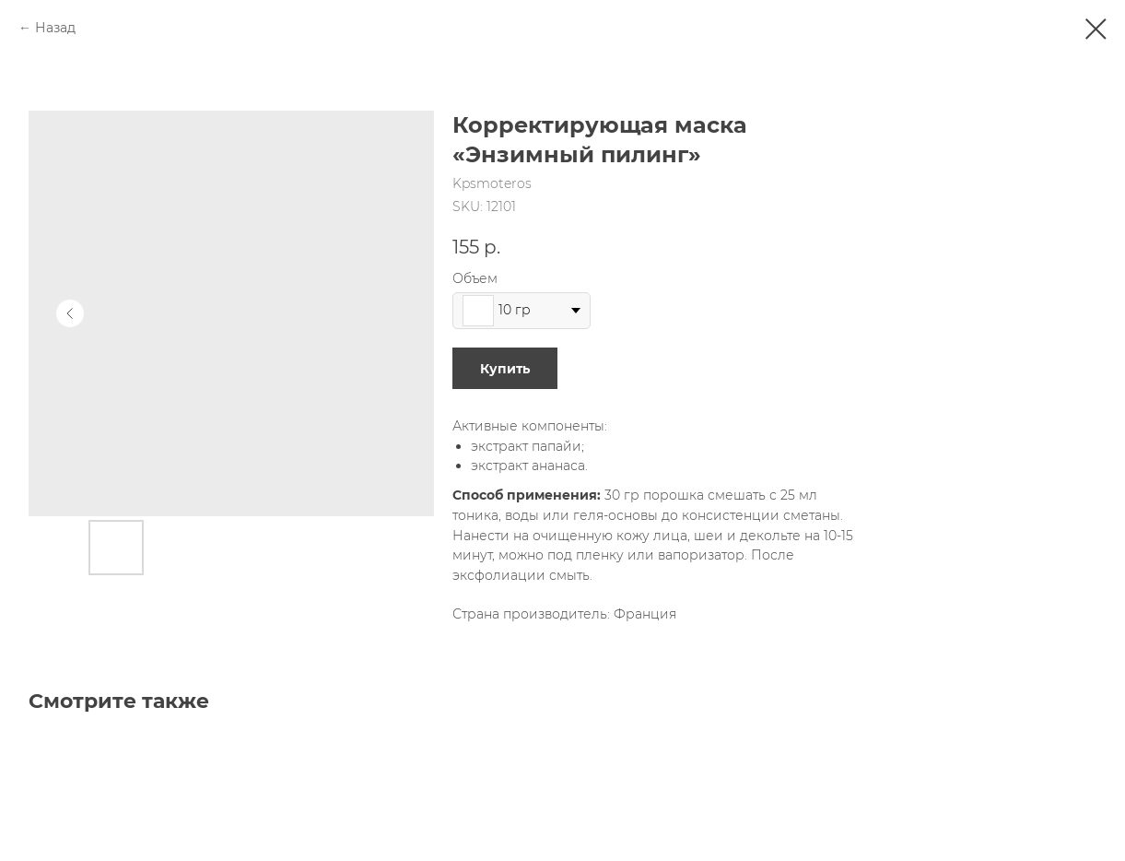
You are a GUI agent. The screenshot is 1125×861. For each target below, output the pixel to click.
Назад (55, 27)
